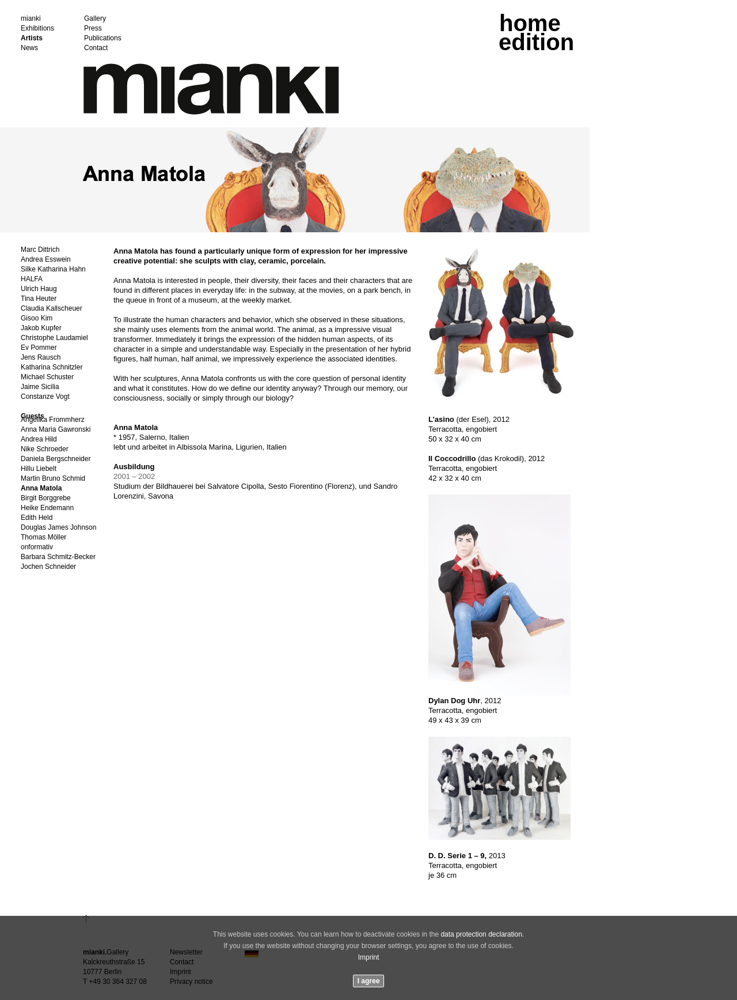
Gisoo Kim (36, 318)
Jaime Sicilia (40, 387)
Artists (32, 38)
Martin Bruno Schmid (53, 478)
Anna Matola (41, 488)
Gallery (95, 18)
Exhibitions (37, 28)
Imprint (368, 957)
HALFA (32, 279)
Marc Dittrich (40, 250)
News (29, 48)
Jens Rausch (40, 357)
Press (93, 28)
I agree (369, 981)
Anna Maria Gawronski (55, 429)
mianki (31, 18)
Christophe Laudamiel (54, 338)
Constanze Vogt (45, 397)
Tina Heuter (38, 299)
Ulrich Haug (39, 289)
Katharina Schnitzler (51, 367)
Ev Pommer (39, 348)
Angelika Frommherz (53, 420)
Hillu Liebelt (38, 469)
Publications (102, 38)
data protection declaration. (482, 934)
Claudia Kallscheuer (51, 308)
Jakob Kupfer (41, 328)
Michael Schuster (47, 377)
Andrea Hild (39, 439)
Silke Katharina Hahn (53, 269)
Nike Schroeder (45, 449)
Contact (96, 48)
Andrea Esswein (46, 259)
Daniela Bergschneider (55, 459)
